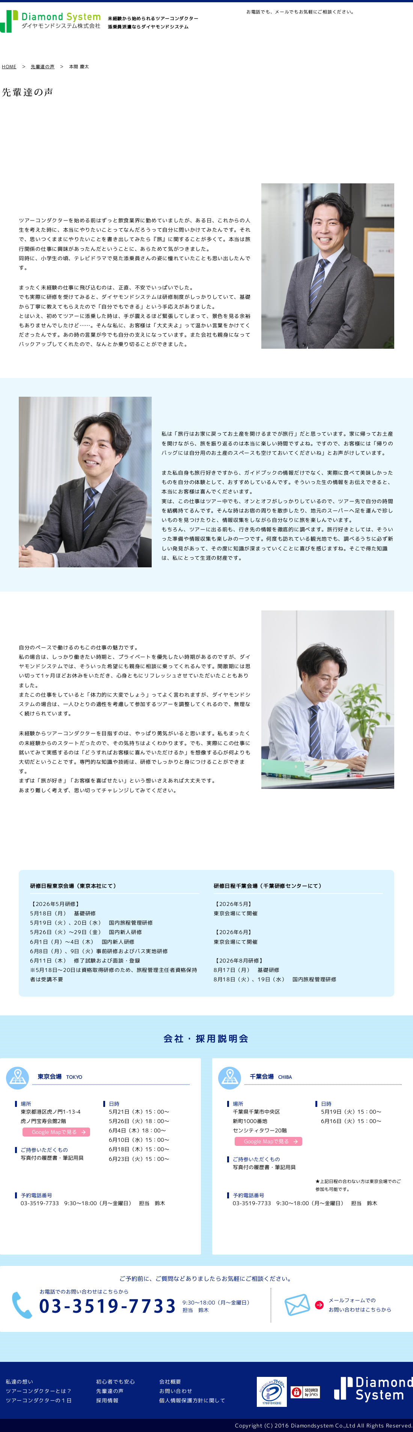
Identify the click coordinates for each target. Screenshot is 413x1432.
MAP (307, 25)
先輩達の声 (297, 53)
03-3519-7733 (40, 1203)
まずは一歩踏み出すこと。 (206, 837)
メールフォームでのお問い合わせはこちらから (360, 1305)
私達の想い (22, 53)
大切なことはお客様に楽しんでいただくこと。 (103, 837)
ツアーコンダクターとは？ (88, 53)
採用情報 (347, 53)
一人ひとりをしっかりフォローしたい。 (310, 837)
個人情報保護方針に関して (192, 1400)
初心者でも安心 (243, 53)
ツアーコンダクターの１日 (171, 53)
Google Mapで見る (54, 1131)
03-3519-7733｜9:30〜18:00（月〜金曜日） (368, 25)
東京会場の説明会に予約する (100, 1236)
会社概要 (393, 53)
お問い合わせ (269, 25)
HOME (9, 66)
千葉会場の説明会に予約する (312, 1236)
